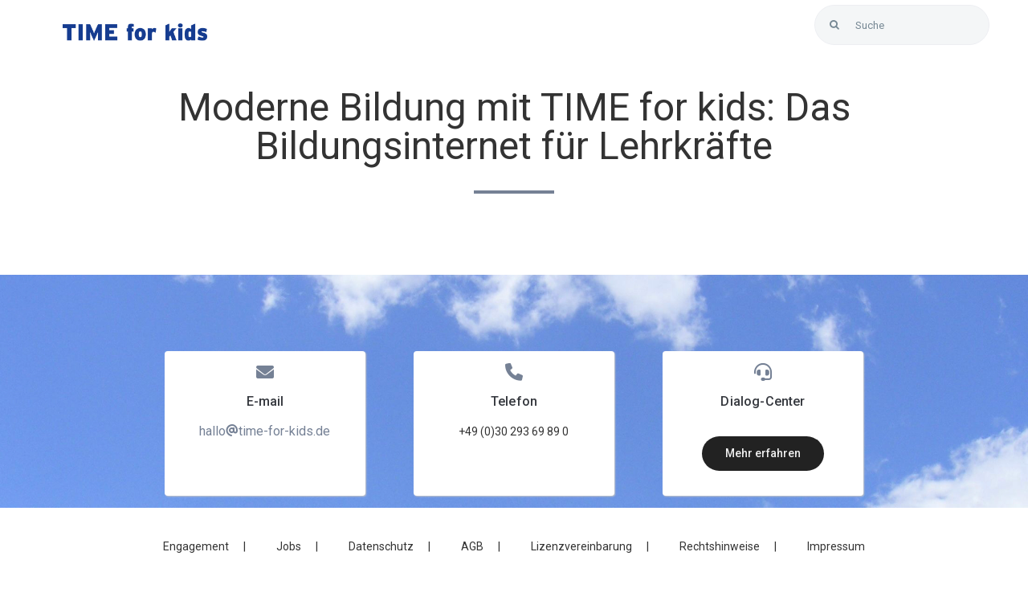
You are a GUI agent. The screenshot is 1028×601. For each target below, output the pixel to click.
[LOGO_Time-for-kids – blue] (135, 29)
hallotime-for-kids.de (264, 431)
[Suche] (901, 25)
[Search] (834, 25)
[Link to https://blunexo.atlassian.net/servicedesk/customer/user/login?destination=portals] (970, 53)
